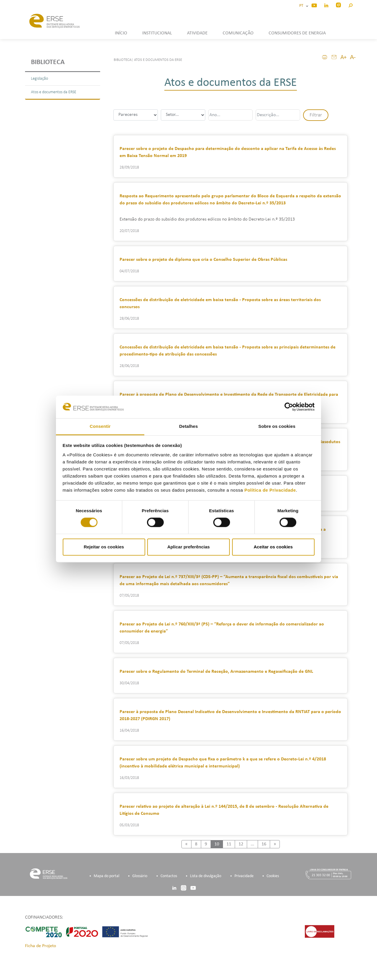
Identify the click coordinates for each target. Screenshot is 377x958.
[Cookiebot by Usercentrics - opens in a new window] (289, 407)
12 (241, 844)
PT (302, 6)
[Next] (275, 844)
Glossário (139, 876)
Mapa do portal (106, 876)
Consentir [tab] (100, 426)
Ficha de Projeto (40, 946)
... (252, 844)
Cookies (273, 876)
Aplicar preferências (188, 546)
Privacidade (244, 876)
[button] (350, 4)
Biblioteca (48, 62)
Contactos (169, 876)
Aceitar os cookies (273, 546)
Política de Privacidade (270, 490)
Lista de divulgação (205, 876)
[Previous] (186, 844)
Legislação (39, 78)
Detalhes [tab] (188, 426)
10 (216, 844)
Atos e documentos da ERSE (53, 92)
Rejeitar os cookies (104, 546)
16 (264, 844)
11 (228, 844)
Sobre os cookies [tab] (276, 426)
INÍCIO (121, 33)
